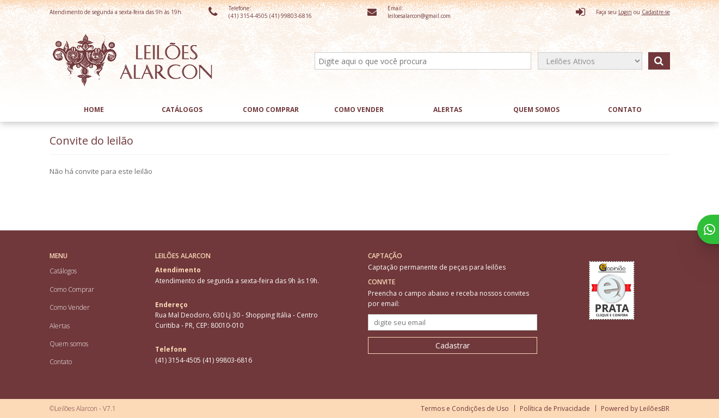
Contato (625, 109)
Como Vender (359, 109)
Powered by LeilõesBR (635, 408)
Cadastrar (452, 345)
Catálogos (182, 109)
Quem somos (536, 109)
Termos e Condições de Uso (465, 408)
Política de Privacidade (555, 408)
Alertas (447, 109)
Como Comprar (271, 109)
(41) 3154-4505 (249, 16)
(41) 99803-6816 (290, 16)
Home (94, 109)
